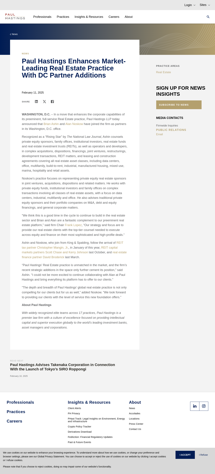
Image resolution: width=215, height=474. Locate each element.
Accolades (134, 413)
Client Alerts (74, 408)
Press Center (136, 424)
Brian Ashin (51, 124)
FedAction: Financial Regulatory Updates (90, 437)
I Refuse (203, 454)
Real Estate (163, 72)
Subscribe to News (174, 104)
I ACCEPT (185, 454)
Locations (134, 418)
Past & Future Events (79, 442)
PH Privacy (74, 413)
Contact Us (135, 429)
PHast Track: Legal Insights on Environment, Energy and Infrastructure (96, 420)
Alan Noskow (74, 124)
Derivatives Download (80, 431)
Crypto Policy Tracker (79, 426)
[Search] (207, 17)
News (132, 408)
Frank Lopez (73, 225)
